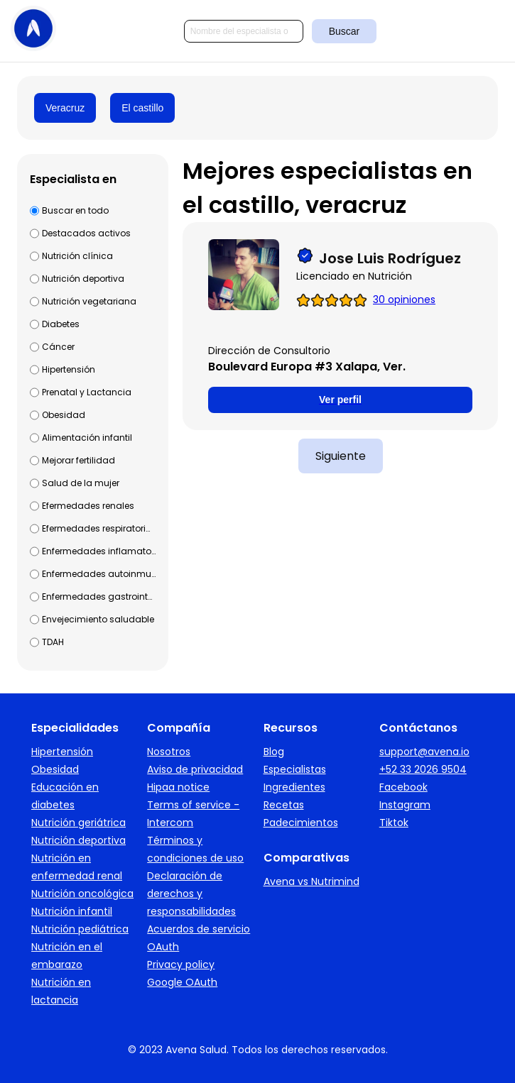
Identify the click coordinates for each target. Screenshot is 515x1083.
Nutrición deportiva (83, 279)
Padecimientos (301, 822)
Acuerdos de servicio (198, 929)
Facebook (403, 787)
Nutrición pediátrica (80, 929)
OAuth (163, 947)
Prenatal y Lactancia (86, 392)
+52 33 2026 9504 (423, 769)
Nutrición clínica (77, 256)
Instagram (404, 805)
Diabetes (61, 324)
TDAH (53, 642)
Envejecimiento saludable (98, 619)
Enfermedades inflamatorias (99, 551)
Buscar (344, 31)
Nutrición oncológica (82, 893)
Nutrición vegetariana (89, 301)
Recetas (284, 805)
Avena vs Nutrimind (311, 881)
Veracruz (65, 108)
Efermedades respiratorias (99, 528)
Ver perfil (340, 399)
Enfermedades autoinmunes (99, 574)
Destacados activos (86, 233)
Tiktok (393, 822)
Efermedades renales (88, 506)
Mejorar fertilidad (78, 460)
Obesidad (63, 415)
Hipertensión (68, 369)
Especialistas (295, 769)
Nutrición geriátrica (78, 822)
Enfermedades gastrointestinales (99, 596)
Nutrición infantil (71, 911)
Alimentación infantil (87, 437)
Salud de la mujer (80, 483)
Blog (274, 751)
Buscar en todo (75, 210)
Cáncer (58, 347)
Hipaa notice (178, 787)
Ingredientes (294, 787)
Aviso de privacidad (195, 769)
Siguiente (340, 456)
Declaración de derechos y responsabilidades (191, 893)
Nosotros (168, 751)
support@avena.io (424, 751)
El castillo (142, 108)
